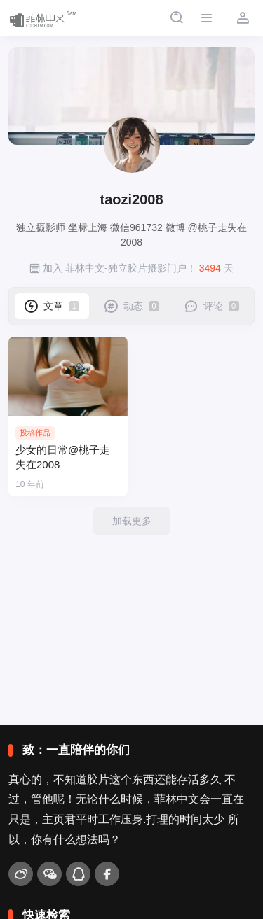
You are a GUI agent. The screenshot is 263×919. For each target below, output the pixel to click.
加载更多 (131, 520)
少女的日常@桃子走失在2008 (62, 457)
